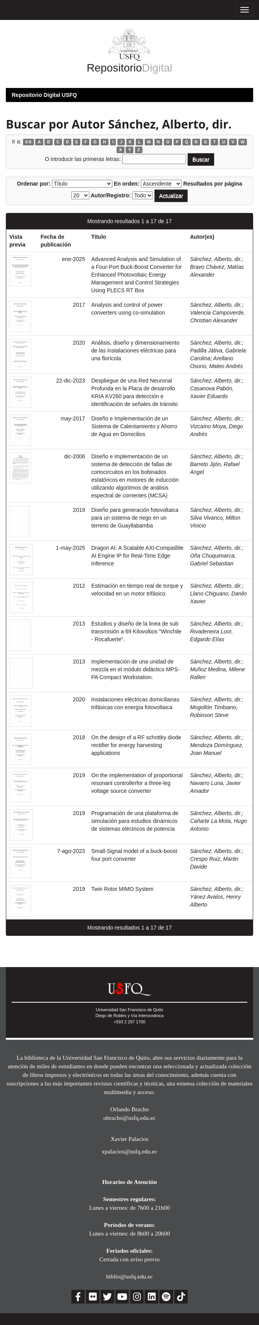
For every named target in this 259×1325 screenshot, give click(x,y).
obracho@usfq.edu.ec (129, 1117)
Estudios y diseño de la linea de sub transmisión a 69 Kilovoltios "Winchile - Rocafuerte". (136, 631)
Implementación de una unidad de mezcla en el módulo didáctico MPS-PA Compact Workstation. (135, 669)
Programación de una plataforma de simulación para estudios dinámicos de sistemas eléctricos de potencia (134, 821)
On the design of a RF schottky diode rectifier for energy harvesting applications (136, 745)
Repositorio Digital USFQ (44, 95)
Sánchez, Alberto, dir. (216, 259)
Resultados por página (212, 184)
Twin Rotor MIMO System (122, 889)
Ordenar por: (33, 184)
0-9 (28, 141)
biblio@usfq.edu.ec (129, 1276)
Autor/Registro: (110, 195)
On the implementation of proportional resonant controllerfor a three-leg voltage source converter (137, 783)
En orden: (126, 184)
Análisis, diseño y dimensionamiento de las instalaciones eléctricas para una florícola (135, 350)
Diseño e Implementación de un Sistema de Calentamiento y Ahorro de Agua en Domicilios (134, 426)
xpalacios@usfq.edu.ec (129, 1151)
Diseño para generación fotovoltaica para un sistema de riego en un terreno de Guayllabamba (134, 518)
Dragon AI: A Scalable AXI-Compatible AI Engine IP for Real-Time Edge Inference (137, 556)
